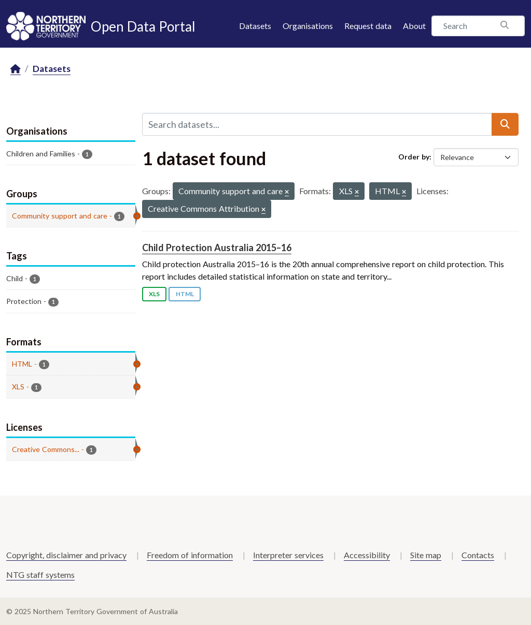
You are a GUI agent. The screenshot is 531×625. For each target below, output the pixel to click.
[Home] (15, 69)
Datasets (255, 26)
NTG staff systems (40, 574)
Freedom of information (190, 555)
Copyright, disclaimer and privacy (66, 555)
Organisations (308, 26)
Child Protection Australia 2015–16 (216, 247)
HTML (185, 294)
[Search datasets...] (317, 124)
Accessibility (367, 555)
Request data (368, 26)
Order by (413, 156)
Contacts (478, 555)
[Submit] (505, 124)
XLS (154, 294)
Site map (425, 555)
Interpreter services (288, 555)
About (414, 26)
